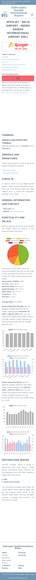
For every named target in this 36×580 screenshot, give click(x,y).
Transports (6, 565)
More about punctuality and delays (14, 93)
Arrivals (4, 555)
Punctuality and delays (10, 67)
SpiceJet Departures (10, 173)
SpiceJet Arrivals (9, 170)
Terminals (22, 553)
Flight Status (6, 560)
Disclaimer (21, 574)
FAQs (20, 568)
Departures (6, 558)
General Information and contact (14, 64)
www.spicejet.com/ (17, 211)
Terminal (5, 57)
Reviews (5, 568)
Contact (27, 574)
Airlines (4, 563)
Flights (4, 553)
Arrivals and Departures (10, 59)
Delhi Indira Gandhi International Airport (18, 11)
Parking (21, 565)
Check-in (5, 62)
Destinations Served (9, 70)
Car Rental (22, 555)
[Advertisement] (18, 113)
